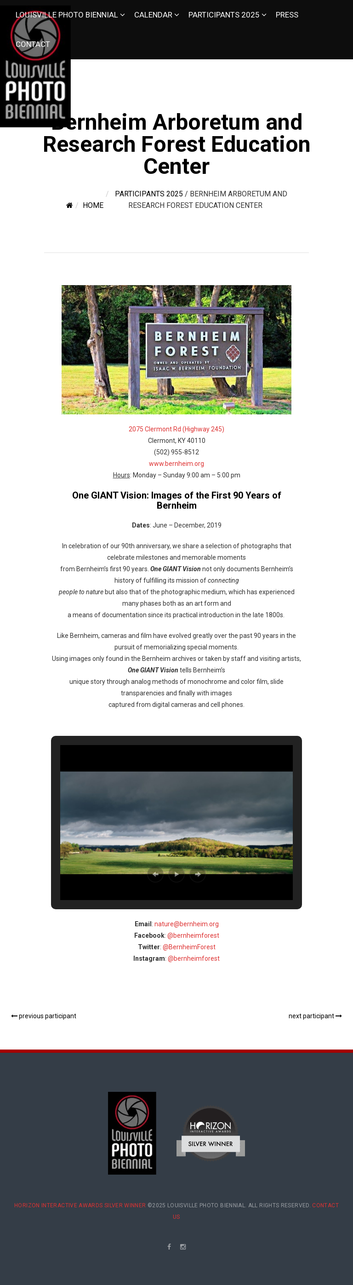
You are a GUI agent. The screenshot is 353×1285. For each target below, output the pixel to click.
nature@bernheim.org (186, 924)
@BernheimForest (189, 947)
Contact (33, 44)
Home (93, 205)
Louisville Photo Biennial (67, 14)
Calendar (153, 14)
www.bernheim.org (176, 463)
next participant (315, 1016)
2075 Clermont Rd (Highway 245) (176, 429)
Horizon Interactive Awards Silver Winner (80, 1205)
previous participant (43, 1016)
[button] (155, 874)
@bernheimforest (193, 935)
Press (287, 14)
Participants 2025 (224, 14)
